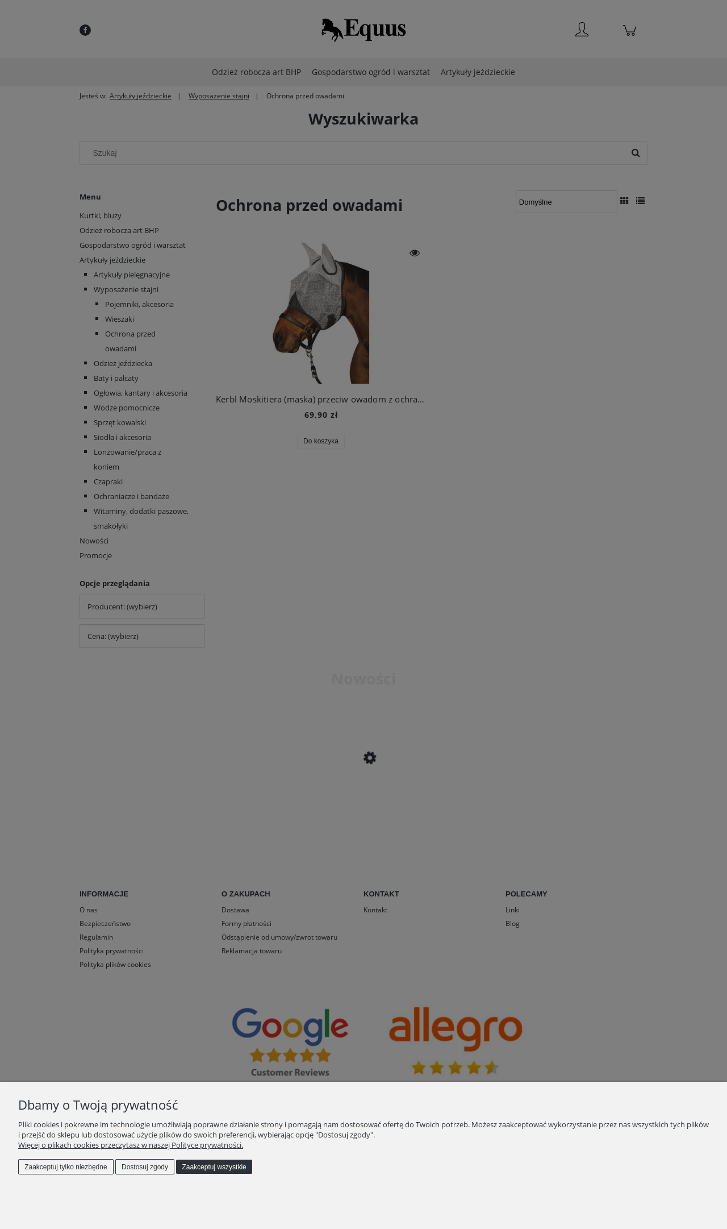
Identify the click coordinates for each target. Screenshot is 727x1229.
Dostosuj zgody (145, 1167)
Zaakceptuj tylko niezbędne (65, 1167)
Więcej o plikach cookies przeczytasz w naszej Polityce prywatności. (130, 1145)
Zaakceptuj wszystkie (214, 1167)
